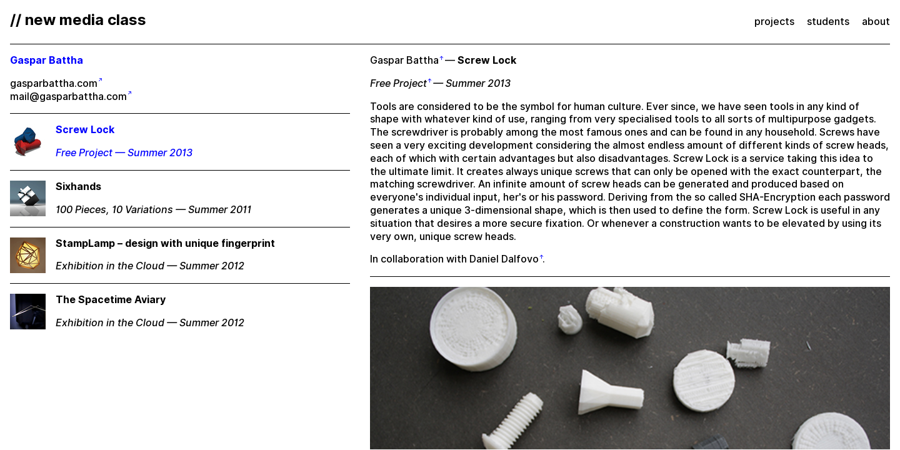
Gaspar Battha (404, 60)
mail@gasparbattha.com (68, 96)
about (876, 22)
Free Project (398, 83)
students (828, 22)
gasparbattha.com (54, 83)
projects (774, 22)
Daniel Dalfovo (504, 259)
